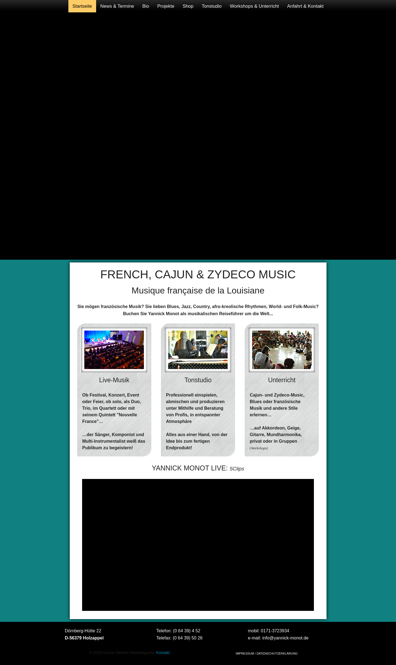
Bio (145, 6)
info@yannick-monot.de (285, 638)
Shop (188, 6)
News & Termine (117, 6)
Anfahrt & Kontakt (305, 6)
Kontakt (163, 652)
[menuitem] (82, 6)
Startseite (82, 6)
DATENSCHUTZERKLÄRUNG (277, 653)
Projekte (165, 6)
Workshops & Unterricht (254, 6)
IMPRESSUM (245, 653)
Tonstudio (212, 6)
